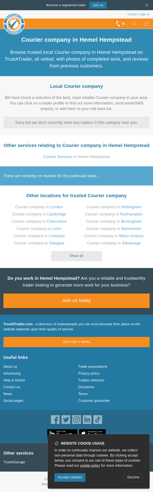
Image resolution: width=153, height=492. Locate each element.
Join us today (76, 300)
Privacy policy (89, 373)
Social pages (13, 400)
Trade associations (92, 366)
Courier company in (39, 207)
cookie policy (90, 465)
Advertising (12, 373)
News (7, 394)
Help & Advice (14, 380)
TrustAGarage (14, 462)
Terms (83, 394)
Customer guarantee (94, 400)
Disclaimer (86, 387)
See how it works (76, 342)
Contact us (11, 387)
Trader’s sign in (138, 14)
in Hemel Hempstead (76, 157)
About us (10, 366)
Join (98, 5)
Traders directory (91, 380)
